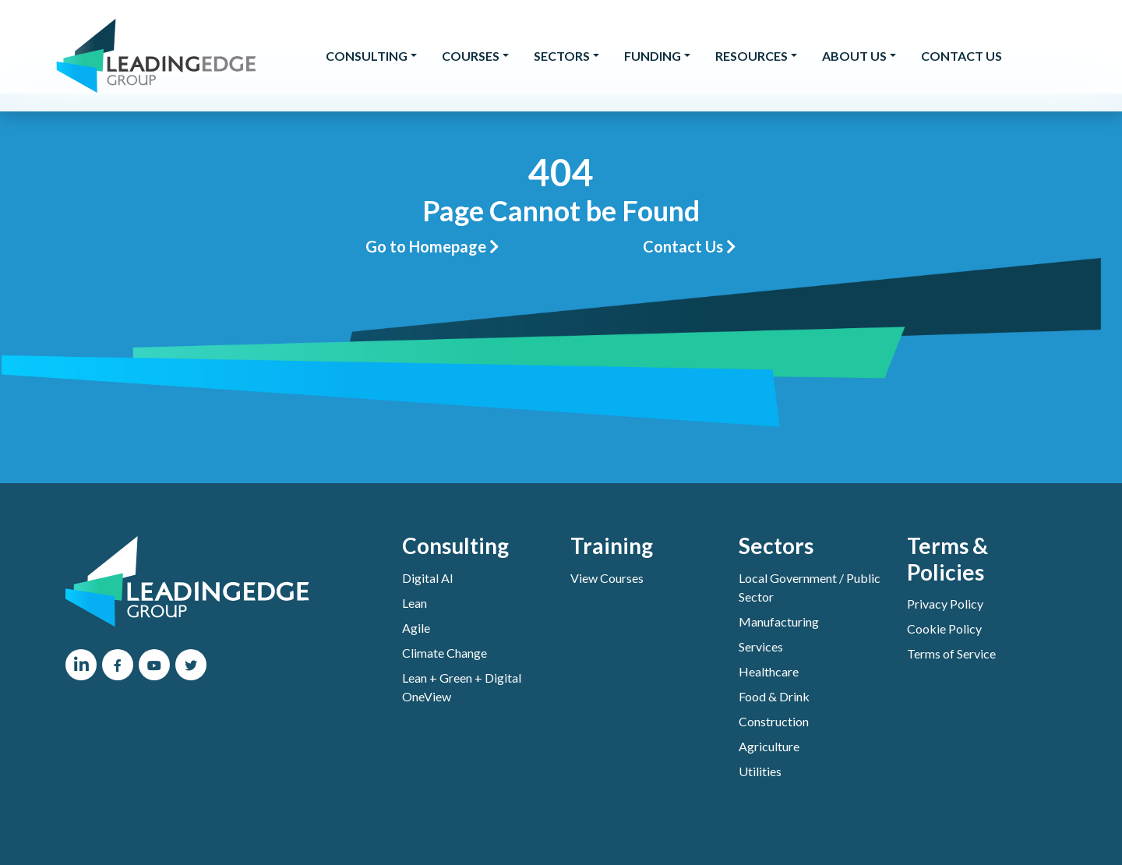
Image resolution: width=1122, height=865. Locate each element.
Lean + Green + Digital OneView (461, 687)
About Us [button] (854, 55)
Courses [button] (470, 55)
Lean (414, 602)
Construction (774, 721)
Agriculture (769, 746)
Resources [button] (751, 55)
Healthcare (769, 671)
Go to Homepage (432, 246)
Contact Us (961, 55)
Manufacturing (779, 621)
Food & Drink (774, 696)
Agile (416, 627)
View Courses (607, 577)
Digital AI (427, 577)
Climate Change (444, 652)
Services (761, 646)
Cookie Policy (944, 628)
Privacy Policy (945, 603)
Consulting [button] (367, 55)
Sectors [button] (562, 55)
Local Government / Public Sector (809, 587)
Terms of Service (951, 653)
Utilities (760, 771)
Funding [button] (652, 55)
